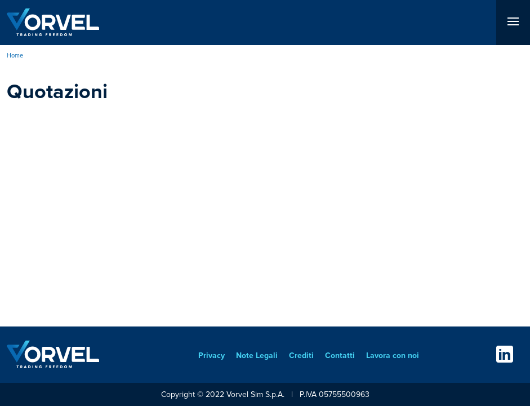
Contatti (340, 355)
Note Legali (257, 355)
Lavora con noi (392, 355)
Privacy (211, 355)
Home (15, 55)
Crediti (301, 355)
